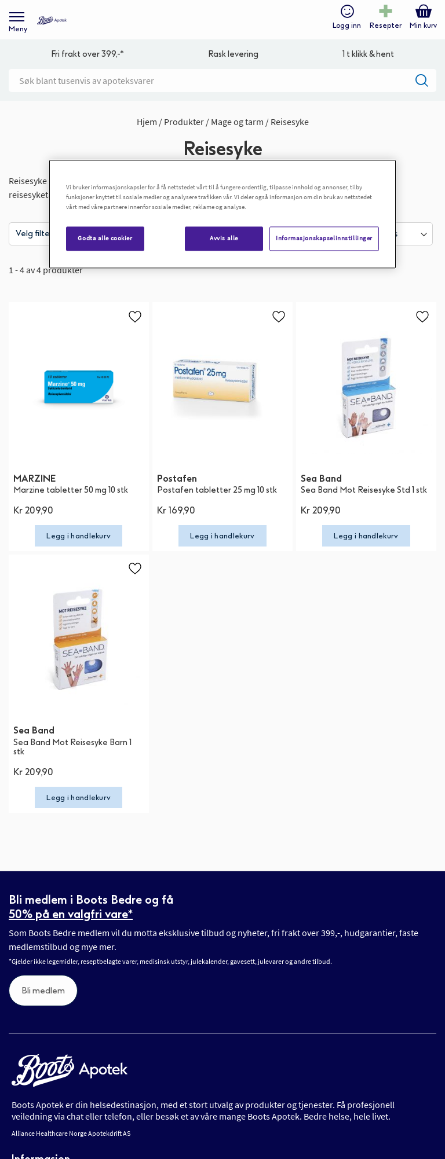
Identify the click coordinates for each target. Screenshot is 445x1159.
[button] (135, 316)
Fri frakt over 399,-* (87, 54)
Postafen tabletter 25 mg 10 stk (217, 490)
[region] (222, 214)
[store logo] (52, 20)
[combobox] (222, 80)
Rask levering (233, 54)
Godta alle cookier (105, 238)
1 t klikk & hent (368, 54)
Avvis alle (224, 238)
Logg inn (347, 25)
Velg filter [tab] (34, 234)
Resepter (386, 25)
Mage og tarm (238, 121)
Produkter (185, 121)
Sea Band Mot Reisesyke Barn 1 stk (72, 747)
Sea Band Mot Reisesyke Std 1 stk (364, 490)
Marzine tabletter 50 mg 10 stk (70, 490)
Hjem (148, 121)
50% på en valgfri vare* (71, 914)
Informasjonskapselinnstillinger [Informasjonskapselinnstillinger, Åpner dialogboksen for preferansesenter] (324, 238)
